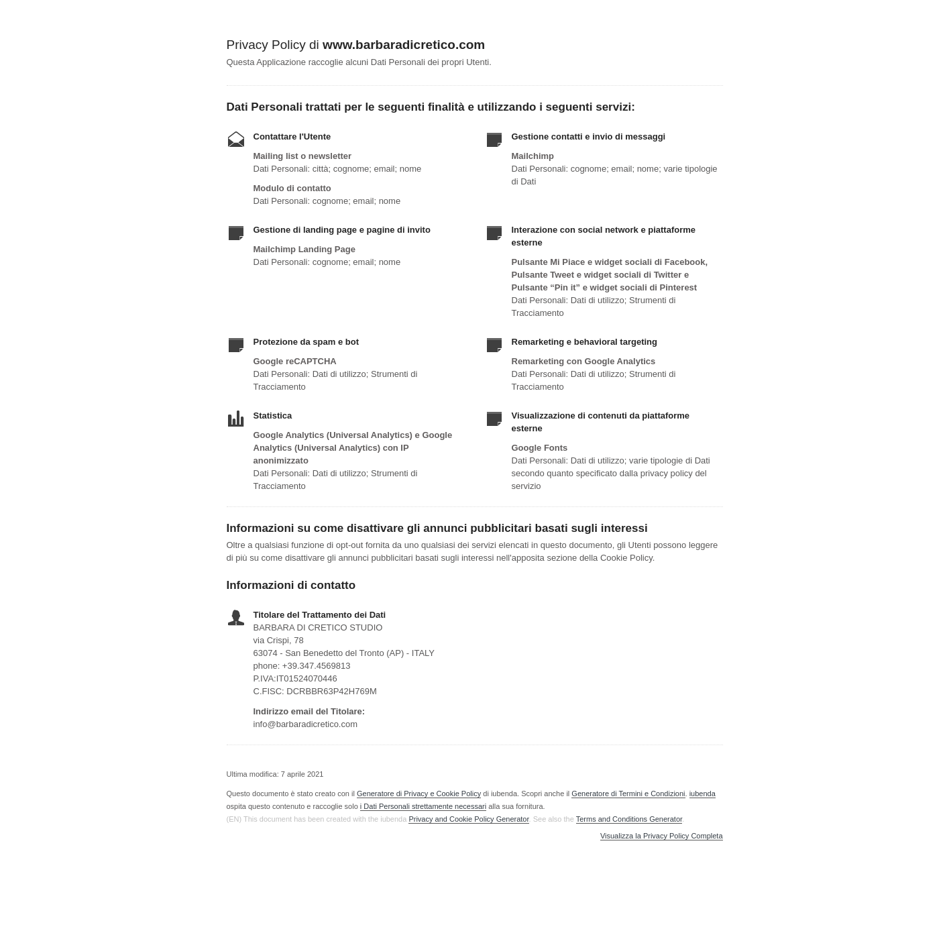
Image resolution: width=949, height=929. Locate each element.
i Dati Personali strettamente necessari (423, 806)
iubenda (702, 793)
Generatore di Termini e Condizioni (628, 793)
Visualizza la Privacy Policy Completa (661, 836)
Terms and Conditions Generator (629, 819)
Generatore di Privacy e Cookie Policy (419, 793)
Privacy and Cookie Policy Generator (468, 819)
